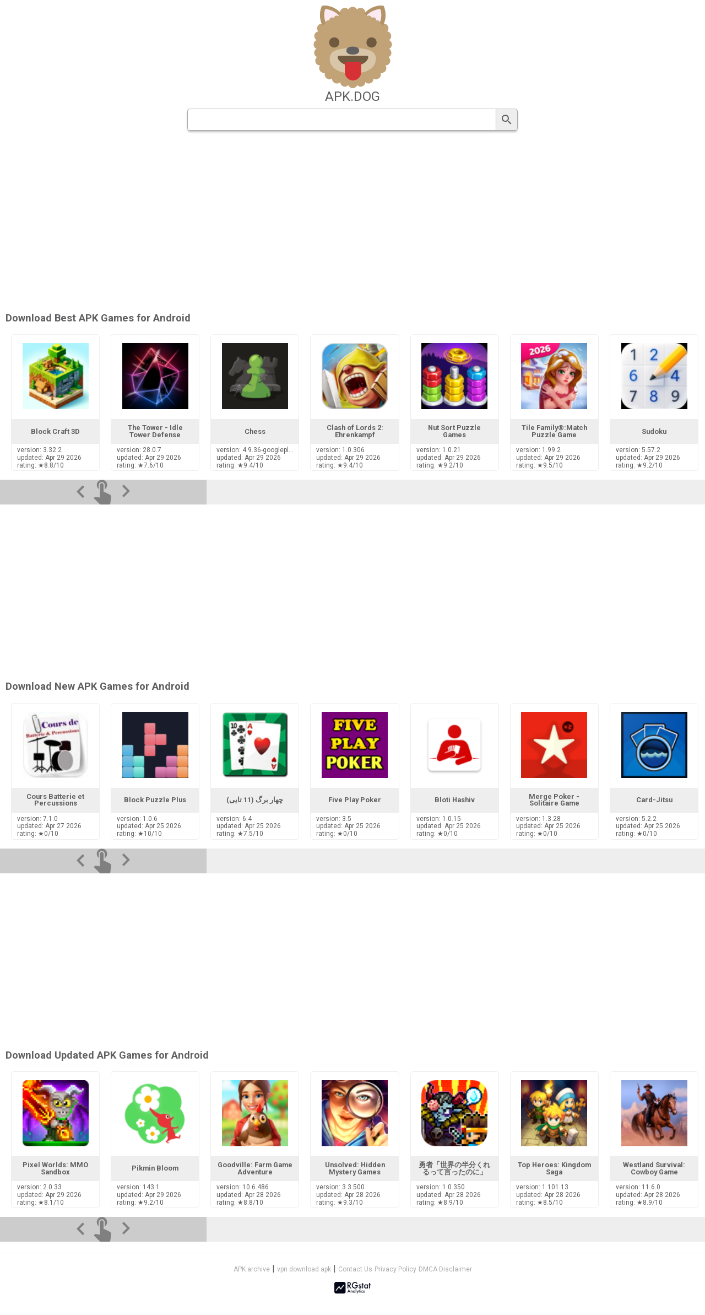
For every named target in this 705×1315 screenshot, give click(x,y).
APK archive (252, 1269)
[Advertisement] (419, 222)
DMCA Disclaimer (445, 1269)
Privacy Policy (395, 1269)
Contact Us (355, 1269)
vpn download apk (304, 1269)
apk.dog (352, 96)
